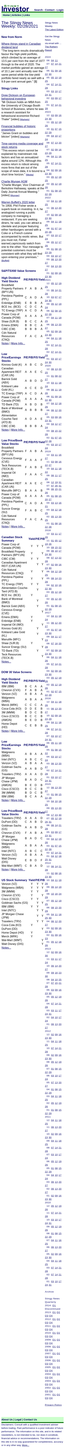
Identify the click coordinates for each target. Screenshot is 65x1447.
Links (26, 15)
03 (52, 91)
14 (56, 64)
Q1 (54, 1305)
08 (56, 190)
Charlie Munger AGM (14, 181)
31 (50, 94)
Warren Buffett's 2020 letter (18, 202)
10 (56, 77)
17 (60, 91)
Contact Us (30, 1419)
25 (46, 81)
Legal (18, 1419)
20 (60, 142)
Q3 (46, 1315)
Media (30, 174)
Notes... (6, 661)
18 (60, 201)
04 (52, 60)
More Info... (18, 343)
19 (60, 77)
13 (56, 142)
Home (6, 15)
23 (46, 153)
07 (52, 64)
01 (52, 70)
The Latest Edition (54, 29)
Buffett (5, 260)
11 (56, 60)
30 (50, 74)
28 (46, 88)
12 (56, 122)
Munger (15, 195)
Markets (25, 119)
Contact (50, 10)
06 (52, 208)
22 (46, 74)
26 (46, 125)
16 (60, 70)
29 (50, 132)
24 (46, 94)
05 (52, 77)
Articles (16, 15)
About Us (7, 1419)
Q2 (58, 1312)
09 (56, 70)
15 (60, 129)
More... (25, 1445)
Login (60, 10)
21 (60, 64)
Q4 (51, 1315)
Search (38, 10)
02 (52, 149)
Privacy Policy (53, 1405)
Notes (5, 343)
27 (46, 67)
